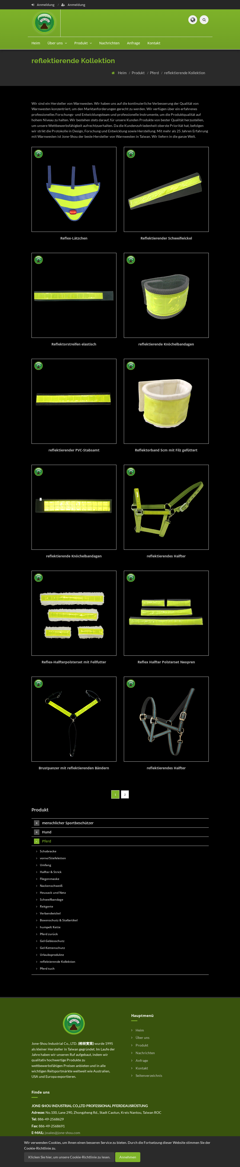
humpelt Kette (48, 927)
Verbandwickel (48, 913)
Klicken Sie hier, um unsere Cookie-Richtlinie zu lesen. (69, 1157)
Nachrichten (109, 43)
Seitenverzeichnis (146, 1075)
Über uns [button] (57, 43)
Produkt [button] (83, 43)
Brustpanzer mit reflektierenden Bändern (74, 768)
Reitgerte (44, 906)
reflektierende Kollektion (184, 72)
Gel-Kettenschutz (50, 948)
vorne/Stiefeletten (51, 858)
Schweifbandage (49, 899)
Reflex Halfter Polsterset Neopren (166, 662)
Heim (36, 43)
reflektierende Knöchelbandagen (166, 344)
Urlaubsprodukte (50, 955)
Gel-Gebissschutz (50, 941)
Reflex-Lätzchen (73, 238)
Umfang (43, 865)
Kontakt (153, 43)
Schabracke (46, 851)
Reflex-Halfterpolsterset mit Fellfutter (74, 662)
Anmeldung (43, 4)
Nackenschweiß (49, 886)
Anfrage (133, 43)
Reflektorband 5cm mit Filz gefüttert (166, 450)
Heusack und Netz (51, 893)
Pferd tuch (45, 968)
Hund (42, 832)
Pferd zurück (47, 934)
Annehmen (127, 1157)
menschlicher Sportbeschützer (64, 823)
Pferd (155, 72)
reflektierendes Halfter (166, 556)
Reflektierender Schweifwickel (166, 238)
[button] (193, 19)
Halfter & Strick (49, 872)
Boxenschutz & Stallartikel (57, 920)
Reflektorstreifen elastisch (73, 344)
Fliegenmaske (47, 879)
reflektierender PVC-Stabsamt (73, 450)
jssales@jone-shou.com (62, 1133)
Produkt (138, 72)
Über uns (140, 1037)
